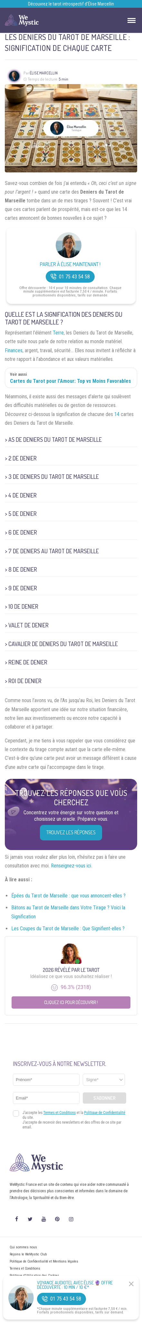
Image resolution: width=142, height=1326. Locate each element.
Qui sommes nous (23, 1247)
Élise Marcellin (44, 73)
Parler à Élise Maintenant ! (70, 264)
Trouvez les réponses (71, 832)
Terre (58, 333)
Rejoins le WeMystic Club (28, 1254)
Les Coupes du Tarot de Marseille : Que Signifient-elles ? (68, 928)
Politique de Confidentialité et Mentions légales (44, 1261)
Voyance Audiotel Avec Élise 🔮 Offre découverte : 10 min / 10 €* (75, 1285)
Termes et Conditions (25, 1268)
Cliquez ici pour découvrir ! (71, 1002)
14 (116, 414)
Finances (14, 350)
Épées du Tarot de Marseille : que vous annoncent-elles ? (68, 896)
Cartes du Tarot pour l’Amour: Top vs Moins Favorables (70, 381)
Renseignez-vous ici (71, 866)
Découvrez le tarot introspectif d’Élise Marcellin (71, 3)
